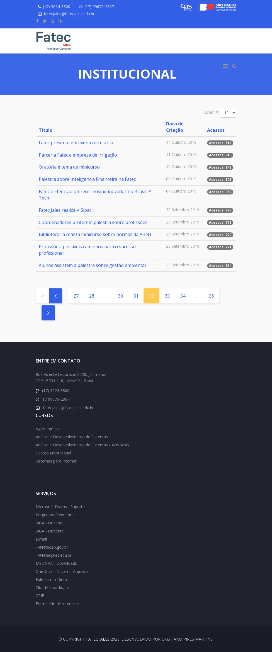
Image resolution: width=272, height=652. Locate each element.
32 (151, 296)
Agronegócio (47, 428)
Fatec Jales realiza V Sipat (65, 210)
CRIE (40, 595)
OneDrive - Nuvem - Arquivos (62, 571)
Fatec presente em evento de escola (76, 143)
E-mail (41, 539)
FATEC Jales (98, 639)
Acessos (216, 130)
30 (120, 296)
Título (45, 130)
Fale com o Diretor (53, 579)
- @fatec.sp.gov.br (52, 547)
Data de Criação (175, 127)
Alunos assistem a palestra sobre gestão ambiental (92, 265)
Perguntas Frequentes (56, 514)
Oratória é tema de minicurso (69, 167)
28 (91, 296)
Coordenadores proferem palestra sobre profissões (93, 222)
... (106, 296)
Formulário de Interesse (57, 603)
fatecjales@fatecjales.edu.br (69, 13)
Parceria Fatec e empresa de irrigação (78, 155)
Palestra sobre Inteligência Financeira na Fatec (87, 179)
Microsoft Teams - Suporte (60, 506)
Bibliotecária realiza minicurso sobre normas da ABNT (95, 234)
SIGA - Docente (50, 523)
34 (182, 296)
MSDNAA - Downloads (56, 563)
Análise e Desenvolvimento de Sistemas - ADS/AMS (82, 444)
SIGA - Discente (50, 531)
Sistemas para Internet (56, 461)
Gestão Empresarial (53, 453)
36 (211, 296)
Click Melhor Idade (52, 587)
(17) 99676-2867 (99, 6)
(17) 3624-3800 (56, 6)
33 (167, 296)
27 (76, 296)
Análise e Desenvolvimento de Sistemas (72, 436)
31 (136, 296)
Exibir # (210, 112)
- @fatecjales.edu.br (53, 555)
